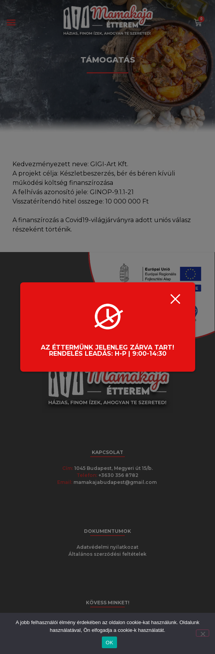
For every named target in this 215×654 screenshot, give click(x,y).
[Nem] (202, 633)
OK (109, 642)
